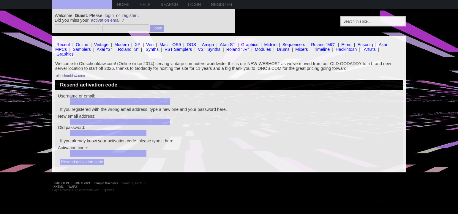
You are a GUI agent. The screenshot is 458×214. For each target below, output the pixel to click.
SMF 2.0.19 (61, 183)
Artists (370, 49)
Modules (263, 49)
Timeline (322, 49)
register (129, 15)
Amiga (208, 44)
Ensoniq (365, 44)
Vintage (101, 44)
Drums (283, 49)
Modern (121, 44)
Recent (63, 44)
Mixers (301, 49)
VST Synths (209, 49)
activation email (105, 20)
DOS (191, 44)
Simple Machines (106, 183)
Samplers (82, 49)
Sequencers (293, 44)
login (109, 15)
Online (82, 44)
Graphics (249, 44)
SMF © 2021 (82, 183)
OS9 (176, 44)
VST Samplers (178, 49)
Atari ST (227, 44)
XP (137, 44)
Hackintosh (346, 49)
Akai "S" (104, 49)
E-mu (346, 44)
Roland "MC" (323, 44)
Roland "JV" (237, 49)
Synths (152, 49)
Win (150, 44)
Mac (163, 44)
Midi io (270, 44)
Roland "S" (128, 49)
